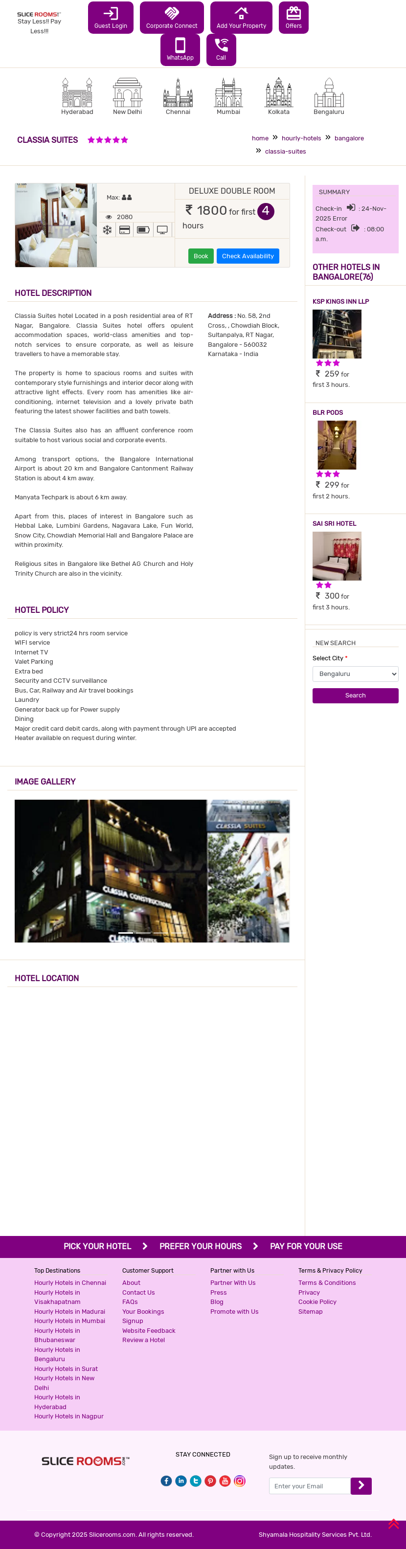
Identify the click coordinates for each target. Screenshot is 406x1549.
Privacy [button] (309, 1292)
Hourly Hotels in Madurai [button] (69, 1311)
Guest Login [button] (110, 17)
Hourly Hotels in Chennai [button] (70, 1282)
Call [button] (221, 49)
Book (201, 256)
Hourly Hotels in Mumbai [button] (69, 1321)
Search (355, 695)
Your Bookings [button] (143, 1311)
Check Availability (248, 256)
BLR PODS (328, 412)
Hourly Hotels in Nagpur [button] (69, 1416)
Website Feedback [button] (149, 1330)
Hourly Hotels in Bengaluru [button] (57, 1354)
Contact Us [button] (138, 1292)
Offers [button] (293, 17)
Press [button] (218, 1292)
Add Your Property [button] (241, 17)
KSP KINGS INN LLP (341, 301)
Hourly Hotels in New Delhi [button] (64, 1383)
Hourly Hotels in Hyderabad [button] (57, 1402)
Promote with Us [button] (234, 1311)
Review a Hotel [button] (143, 1340)
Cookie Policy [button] (317, 1301)
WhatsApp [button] (180, 49)
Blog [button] (217, 1301)
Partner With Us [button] (233, 1282)
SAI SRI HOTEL (334, 523)
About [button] (131, 1282)
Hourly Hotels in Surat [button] (66, 1368)
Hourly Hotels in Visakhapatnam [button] (57, 1297)
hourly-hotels (301, 138)
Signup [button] (132, 1321)
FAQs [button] (130, 1301)
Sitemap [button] (310, 1311)
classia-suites (285, 151)
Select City (330, 658)
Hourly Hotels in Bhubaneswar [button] (57, 1335)
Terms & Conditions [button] (327, 1282)
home (260, 138)
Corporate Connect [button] (172, 17)
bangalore (349, 138)
